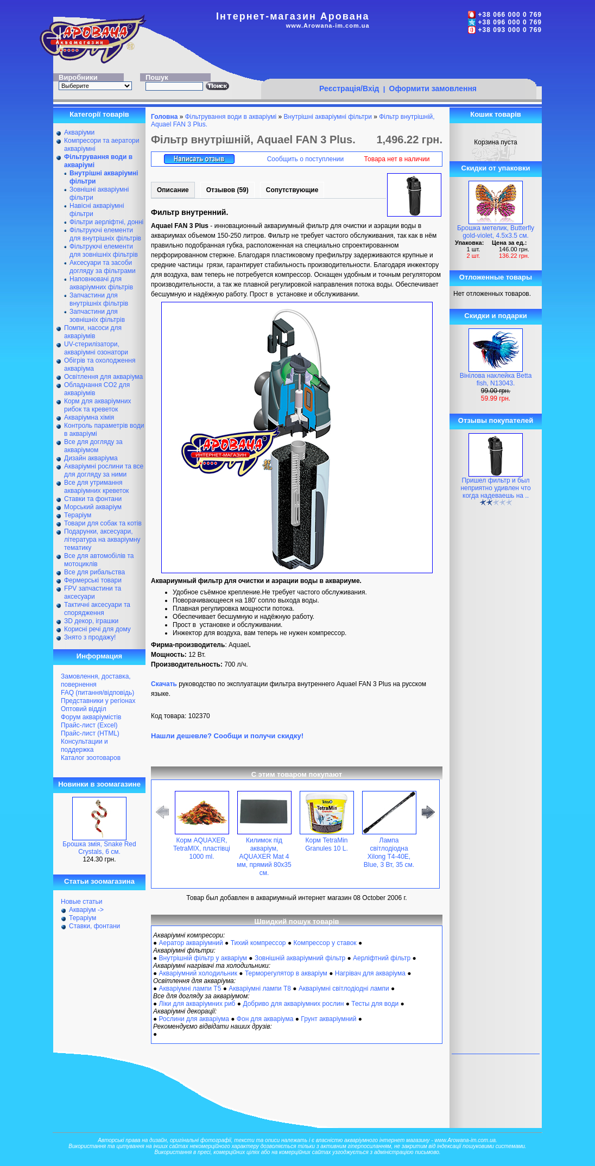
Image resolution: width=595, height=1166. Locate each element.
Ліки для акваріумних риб (197, 1003)
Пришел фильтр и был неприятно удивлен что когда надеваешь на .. (495, 488)
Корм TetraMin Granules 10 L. (326, 844)
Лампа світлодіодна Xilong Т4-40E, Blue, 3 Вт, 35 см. (389, 853)
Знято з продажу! (90, 637)
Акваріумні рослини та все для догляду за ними (103, 470)
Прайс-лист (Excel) (89, 725)
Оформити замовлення (433, 88)
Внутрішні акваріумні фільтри (328, 117)
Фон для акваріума (265, 1019)
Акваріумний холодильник (198, 973)
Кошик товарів (495, 114)
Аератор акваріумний (191, 943)
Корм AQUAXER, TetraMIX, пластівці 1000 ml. (201, 848)
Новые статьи (82, 901)
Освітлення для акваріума (103, 377)
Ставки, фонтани (94, 926)
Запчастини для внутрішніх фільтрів (98, 299)
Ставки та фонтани (93, 499)
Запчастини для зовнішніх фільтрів (97, 316)
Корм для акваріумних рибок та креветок (97, 405)
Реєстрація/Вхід (349, 88)
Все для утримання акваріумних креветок (96, 487)
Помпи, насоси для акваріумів (93, 332)
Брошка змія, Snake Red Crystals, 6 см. (99, 848)
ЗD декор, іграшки (91, 621)
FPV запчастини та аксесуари (92, 592)
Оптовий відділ (83, 709)
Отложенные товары (495, 277)
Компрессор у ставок (324, 943)
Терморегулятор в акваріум (286, 973)
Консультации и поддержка (84, 745)
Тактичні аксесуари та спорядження (97, 609)
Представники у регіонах (98, 701)
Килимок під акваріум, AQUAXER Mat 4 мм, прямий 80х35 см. (264, 857)
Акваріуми (79, 132)
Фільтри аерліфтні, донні (106, 222)
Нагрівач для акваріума (370, 973)
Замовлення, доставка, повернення (96, 680)
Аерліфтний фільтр (381, 958)
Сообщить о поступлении (305, 159)
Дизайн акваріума (91, 458)
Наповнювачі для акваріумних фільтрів (101, 283)
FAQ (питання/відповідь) (97, 692)
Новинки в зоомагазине (99, 784)
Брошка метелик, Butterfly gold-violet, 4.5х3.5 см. (495, 231)
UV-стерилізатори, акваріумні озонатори (96, 348)
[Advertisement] (398, 58)
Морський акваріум (93, 507)
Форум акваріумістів (91, 717)
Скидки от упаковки (495, 168)
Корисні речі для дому (97, 629)
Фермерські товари (93, 580)
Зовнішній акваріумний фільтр (300, 958)
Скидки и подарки (495, 316)
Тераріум (77, 515)
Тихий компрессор (258, 943)
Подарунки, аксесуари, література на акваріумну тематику (102, 540)
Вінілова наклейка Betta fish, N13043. (496, 379)
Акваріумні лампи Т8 (260, 988)
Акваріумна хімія (89, 417)
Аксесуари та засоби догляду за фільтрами (102, 267)
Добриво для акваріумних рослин (293, 1003)
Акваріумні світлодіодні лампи (344, 988)
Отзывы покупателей (495, 420)
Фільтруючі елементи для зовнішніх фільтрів (103, 250)
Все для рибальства (94, 572)
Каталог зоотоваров (91, 758)
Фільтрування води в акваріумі (231, 117)
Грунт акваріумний (328, 1019)
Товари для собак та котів (103, 523)
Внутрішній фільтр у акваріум (203, 958)
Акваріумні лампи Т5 (190, 988)
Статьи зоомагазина (99, 881)
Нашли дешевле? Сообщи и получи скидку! (227, 736)
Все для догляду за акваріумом (93, 446)
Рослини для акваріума (194, 1019)
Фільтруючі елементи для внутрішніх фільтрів (105, 234)
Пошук (156, 77)
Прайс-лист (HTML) (90, 733)
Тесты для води (374, 1003)
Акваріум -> (86, 910)
